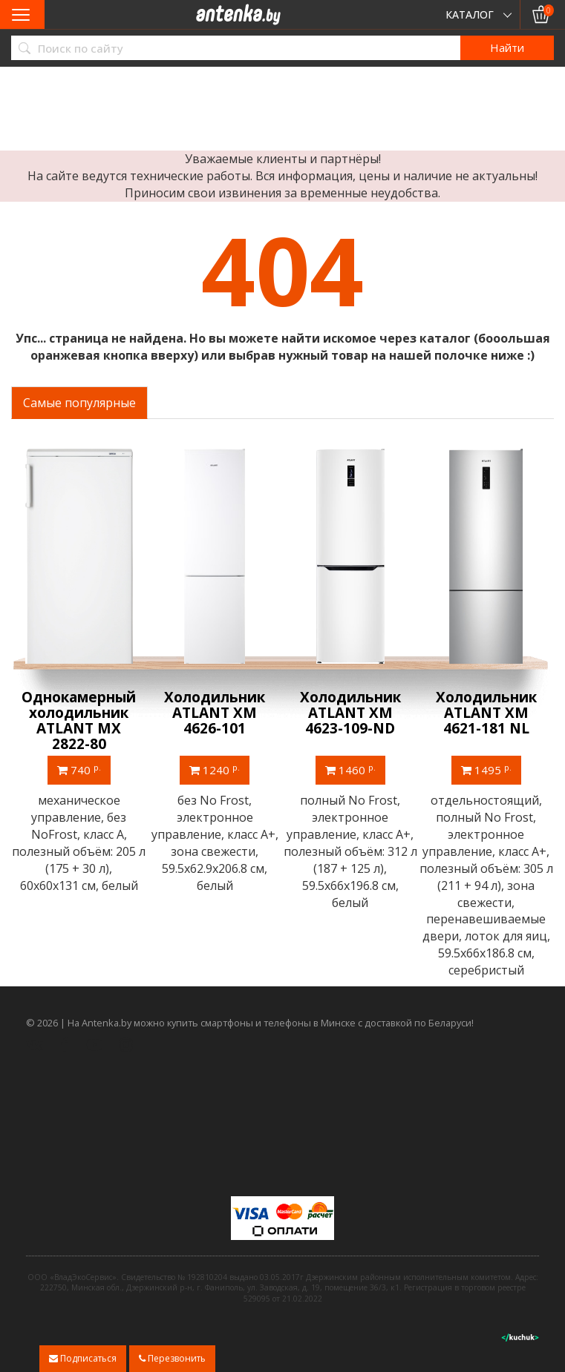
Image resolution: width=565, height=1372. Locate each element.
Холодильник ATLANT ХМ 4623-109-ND (350, 712)
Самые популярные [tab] (79, 403)
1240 (214, 770)
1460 (350, 770)
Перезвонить (172, 1358)
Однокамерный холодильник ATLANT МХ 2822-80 (79, 720)
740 (79, 770)
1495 (486, 770)
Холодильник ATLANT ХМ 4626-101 (214, 712)
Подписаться (83, 1358)
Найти (507, 47)
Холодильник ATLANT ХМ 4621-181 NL (486, 712)
